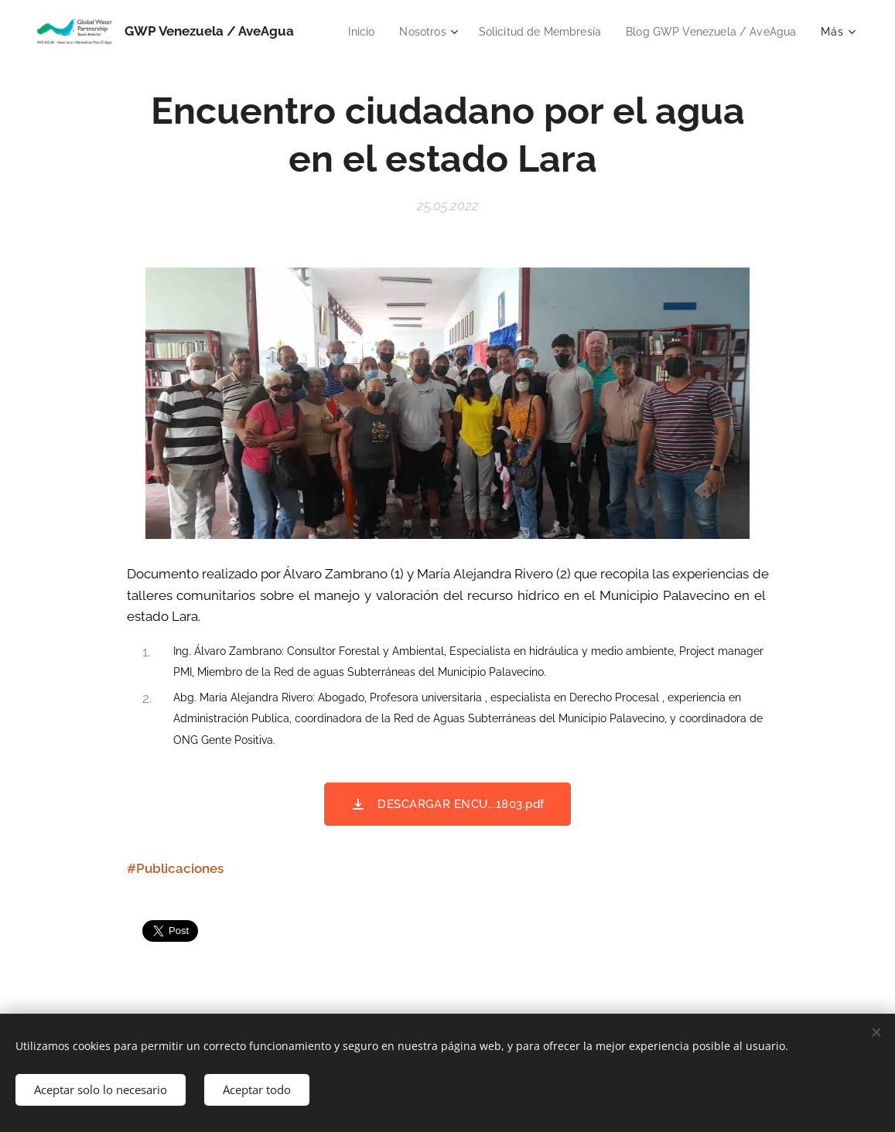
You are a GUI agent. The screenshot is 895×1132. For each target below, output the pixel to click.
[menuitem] (546, 31)
